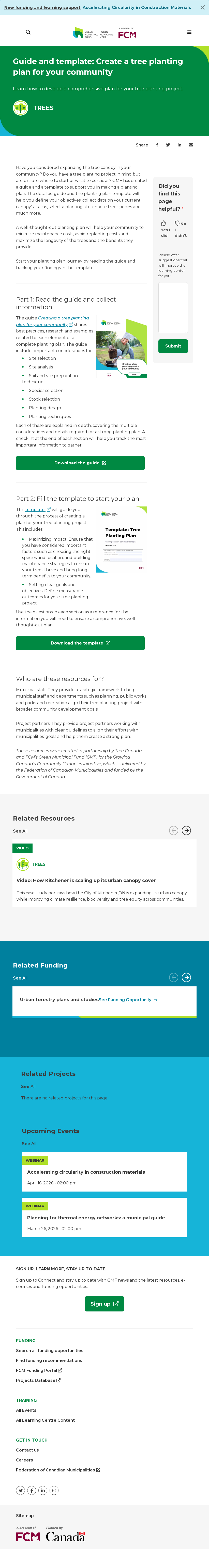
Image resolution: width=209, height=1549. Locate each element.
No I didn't (181, 229)
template (35, 509)
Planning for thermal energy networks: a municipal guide (96, 1217)
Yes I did (165, 232)
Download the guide (77, 463)
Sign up (98, 1305)
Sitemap (25, 1515)
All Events (26, 1410)
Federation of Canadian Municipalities (58, 1470)
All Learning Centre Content (45, 1420)
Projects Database (38, 1381)
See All (20, 831)
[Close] (203, 7)
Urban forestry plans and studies (59, 999)
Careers (24, 1460)
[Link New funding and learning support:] (42, 7)
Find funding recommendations (49, 1360)
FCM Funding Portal (39, 1371)
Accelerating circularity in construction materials (86, 1172)
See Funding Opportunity (125, 999)
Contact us (27, 1450)
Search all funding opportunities (49, 1350)
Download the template (60, 645)
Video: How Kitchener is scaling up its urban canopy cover (86, 880)
